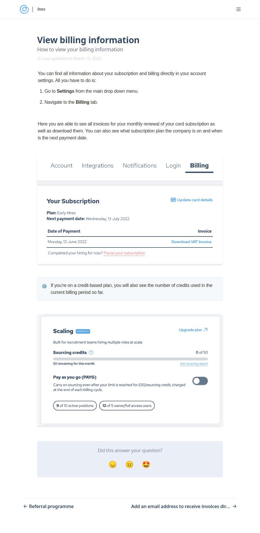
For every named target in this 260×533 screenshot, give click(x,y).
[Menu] (238, 9)
